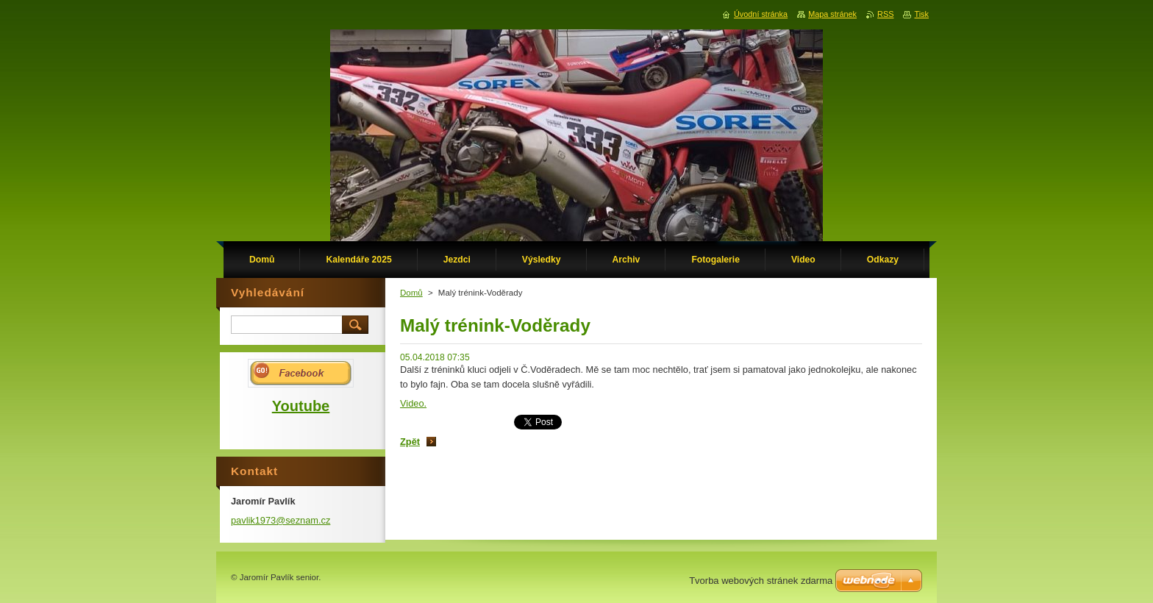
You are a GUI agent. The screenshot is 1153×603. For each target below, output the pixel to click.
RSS (885, 14)
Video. (413, 403)
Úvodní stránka (761, 14)
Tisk (921, 14)
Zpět (410, 441)
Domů (411, 292)
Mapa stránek (832, 14)
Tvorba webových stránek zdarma (760, 580)
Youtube (301, 406)
